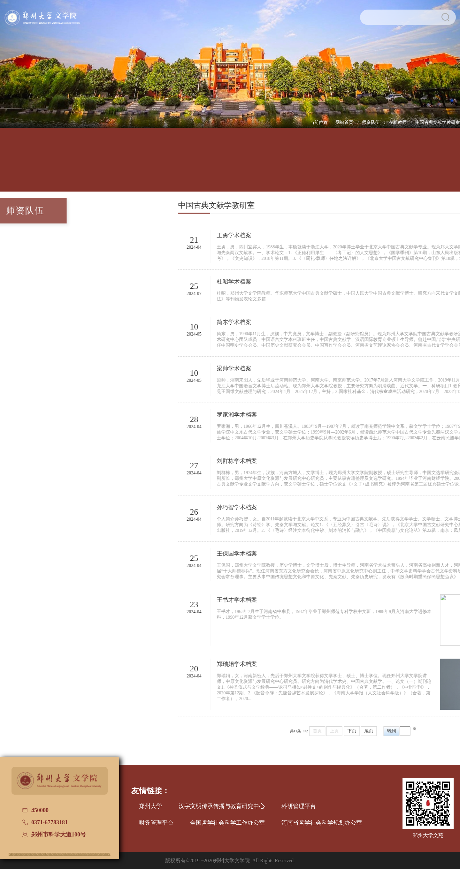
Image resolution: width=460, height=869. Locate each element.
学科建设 (186, 164)
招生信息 (230, 164)
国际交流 (317, 164)
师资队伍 (371, 122)
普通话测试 (405, 164)
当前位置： (321, 122)
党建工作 (274, 164)
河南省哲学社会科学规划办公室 (321, 823)
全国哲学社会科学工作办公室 (227, 823)
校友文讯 (361, 164)
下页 (416, 731)
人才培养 (99, 164)
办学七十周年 (448, 164)
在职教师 (398, 122)
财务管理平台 (156, 823)
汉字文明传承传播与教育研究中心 (222, 806)
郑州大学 (150, 806)
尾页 (433, 731)
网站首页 (345, 122)
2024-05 (258, 334)
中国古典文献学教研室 (437, 122)
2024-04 (258, 247)
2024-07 (258, 293)
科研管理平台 (298, 806)
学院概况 (55, 164)
